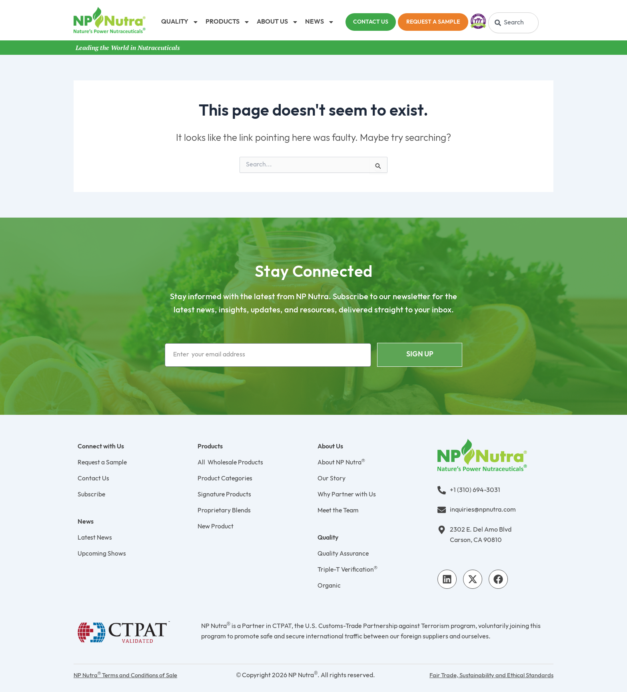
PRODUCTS (228, 22)
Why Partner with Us (347, 494)
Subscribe (92, 494)
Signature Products (225, 494)
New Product (216, 526)
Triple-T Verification (347, 569)
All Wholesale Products (231, 462)
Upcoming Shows (102, 553)
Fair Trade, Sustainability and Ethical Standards (486, 675)
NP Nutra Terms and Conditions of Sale (130, 675)
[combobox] (513, 22)
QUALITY (180, 22)
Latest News (95, 537)
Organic (329, 585)
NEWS (319, 22)
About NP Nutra (341, 462)
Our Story (331, 478)
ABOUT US (277, 22)
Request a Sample (103, 462)
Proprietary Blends (225, 510)
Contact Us (93, 478)
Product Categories (225, 478)
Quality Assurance (343, 553)
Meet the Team (338, 510)
